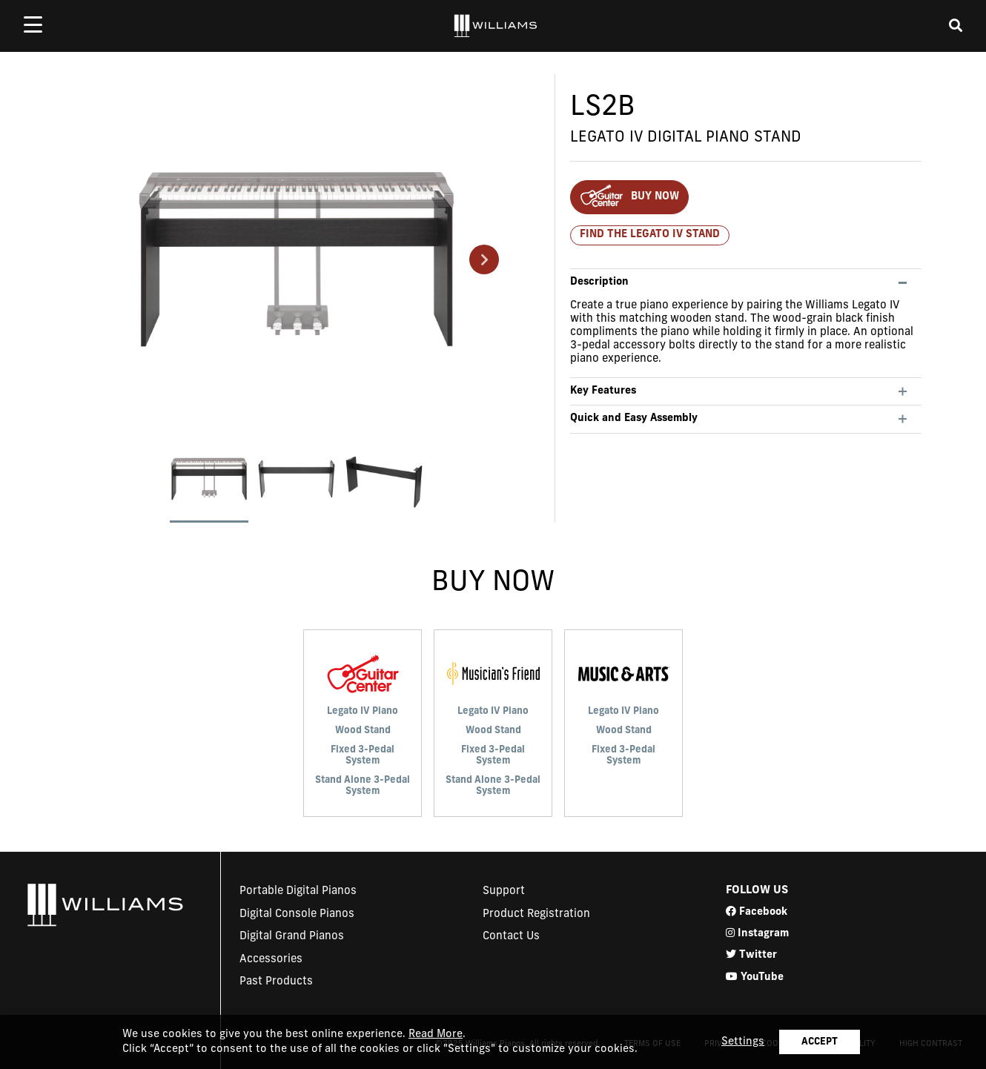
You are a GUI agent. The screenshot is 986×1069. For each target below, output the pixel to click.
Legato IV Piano (362, 711)
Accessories (270, 959)
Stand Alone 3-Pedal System (362, 786)
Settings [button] (742, 1042)
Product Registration (536, 914)
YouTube (755, 976)
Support (504, 891)
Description (599, 282)
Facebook (756, 911)
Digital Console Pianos (296, 914)
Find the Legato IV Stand (650, 234)
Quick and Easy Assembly (634, 418)
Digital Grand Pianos (291, 936)
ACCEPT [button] (819, 1042)
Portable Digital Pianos (298, 891)
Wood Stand (363, 730)
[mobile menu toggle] (33, 24)
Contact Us (511, 936)
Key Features (603, 391)
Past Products (276, 981)
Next (484, 259)
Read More (435, 1034)
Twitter (751, 954)
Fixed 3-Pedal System (362, 756)
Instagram (757, 933)
